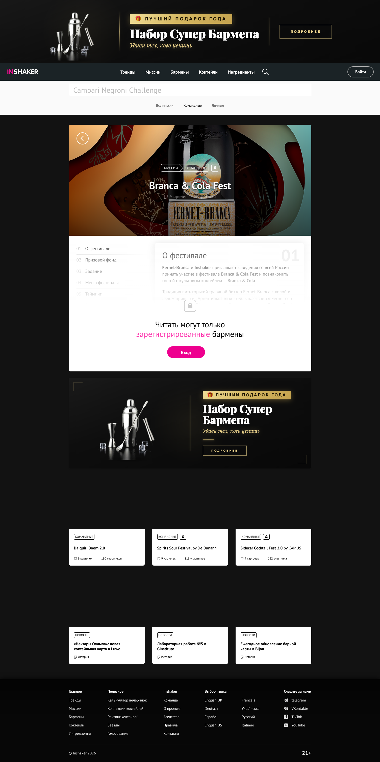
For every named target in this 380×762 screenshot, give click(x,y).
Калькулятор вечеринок (127, 700)
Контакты (171, 733)
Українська (251, 708)
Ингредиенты (241, 72)
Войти (360, 71)
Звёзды (114, 725)
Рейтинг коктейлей (123, 717)
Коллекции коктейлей (125, 708)
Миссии (152, 72)
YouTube (294, 725)
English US (213, 725)
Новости (82, 635)
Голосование (118, 733)
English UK (213, 700)
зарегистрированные (173, 334)
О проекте (172, 708)
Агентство (172, 717)
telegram (295, 700)
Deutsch (211, 708)
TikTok (293, 717)
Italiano (248, 725)
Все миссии (164, 105)
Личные (218, 105)
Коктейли (208, 72)
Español (211, 717)
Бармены (179, 72)
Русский (248, 717)
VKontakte (296, 708)
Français (248, 700)
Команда (171, 700)
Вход (186, 352)
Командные (193, 105)
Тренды (128, 72)
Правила (171, 725)
